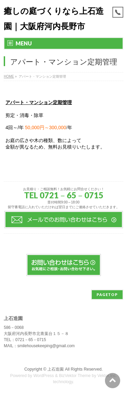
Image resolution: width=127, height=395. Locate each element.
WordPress (43, 375)
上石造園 (55, 369)
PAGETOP (107, 294)
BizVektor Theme (75, 375)
